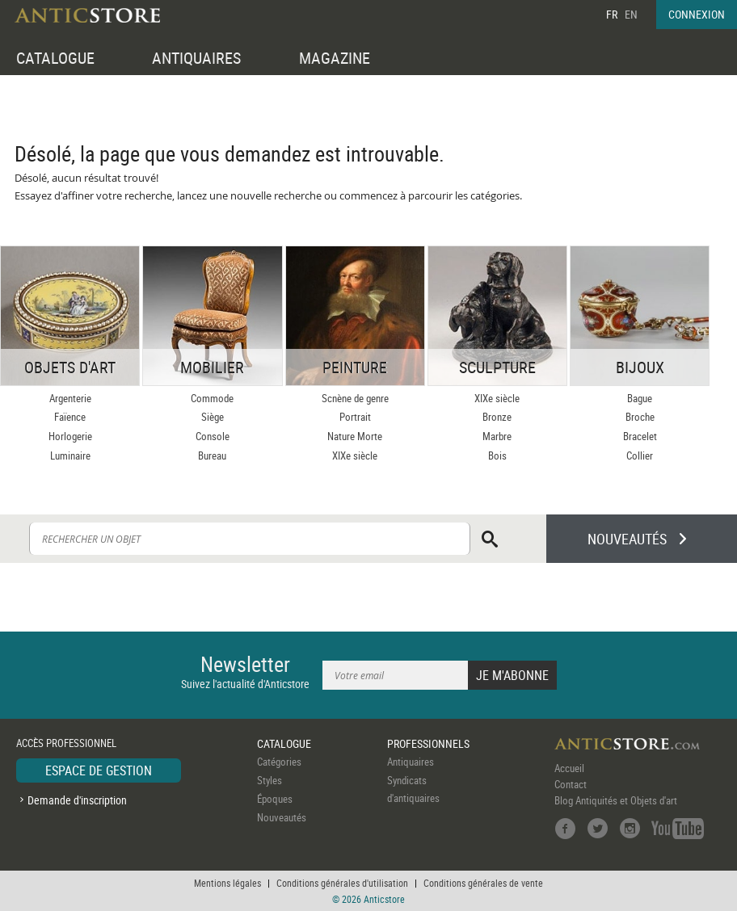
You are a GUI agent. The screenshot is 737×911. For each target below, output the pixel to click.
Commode (212, 398)
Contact (570, 784)
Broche (640, 416)
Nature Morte (354, 436)
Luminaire (70, 455)
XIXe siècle (354, 455)
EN (631, 14)
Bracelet (640, 436)
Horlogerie (70, 436)
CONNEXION (696, 14)
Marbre (497, 436)
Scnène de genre (355, 398)
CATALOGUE (55, 58)
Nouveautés (281, 817)
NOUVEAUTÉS (627, 538)
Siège (212, 416)
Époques (275, 798)
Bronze (497, 416)
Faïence (70, 416)
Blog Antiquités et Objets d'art (615, 800)
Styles (269, 780)
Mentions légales (227, 882)
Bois (497, 455)
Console (213, 436)
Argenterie (70, 398)
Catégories (279, 761)
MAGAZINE (334, 58)
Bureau (212, 455)
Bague (639, 398)
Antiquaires (410, 761)
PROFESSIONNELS (428, 743)
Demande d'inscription (77, 800)
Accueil (569, 768)
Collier (639, 455)
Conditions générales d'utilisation (342, 882)
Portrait (355, 416)
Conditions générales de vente (483, 882)
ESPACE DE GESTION (98, 770)
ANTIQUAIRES (196, 58)
